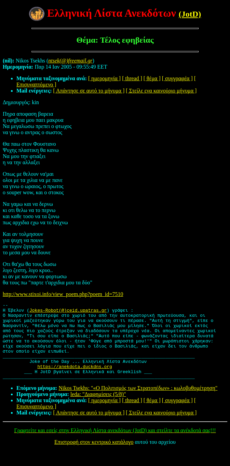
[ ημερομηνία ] (104, 78)
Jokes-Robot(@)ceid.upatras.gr (68, 312)
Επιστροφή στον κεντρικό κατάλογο (93, 457)
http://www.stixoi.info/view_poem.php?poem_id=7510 (63, 294)
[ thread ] (132, 78)
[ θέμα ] (152, 78)
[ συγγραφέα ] (177, 78)
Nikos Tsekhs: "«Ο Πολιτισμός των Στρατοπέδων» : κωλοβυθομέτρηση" (137, 403)
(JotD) (190, 14)
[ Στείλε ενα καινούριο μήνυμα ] (161, 91)
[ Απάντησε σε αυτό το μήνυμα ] (89, 91)
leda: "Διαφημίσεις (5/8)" (98, 409)
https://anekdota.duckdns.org (74, 380)
